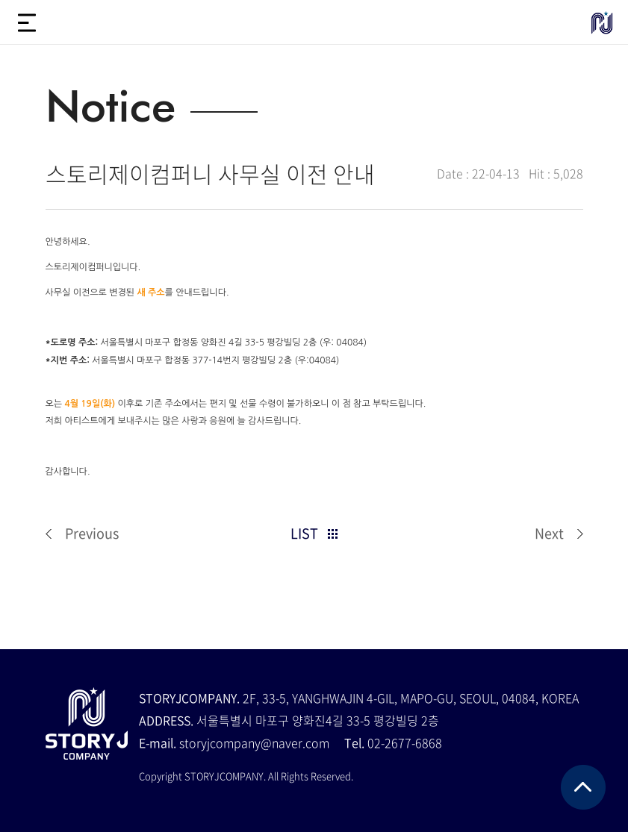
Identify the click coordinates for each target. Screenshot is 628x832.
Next (549, 533)
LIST (304, 533)
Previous (92, 533)
